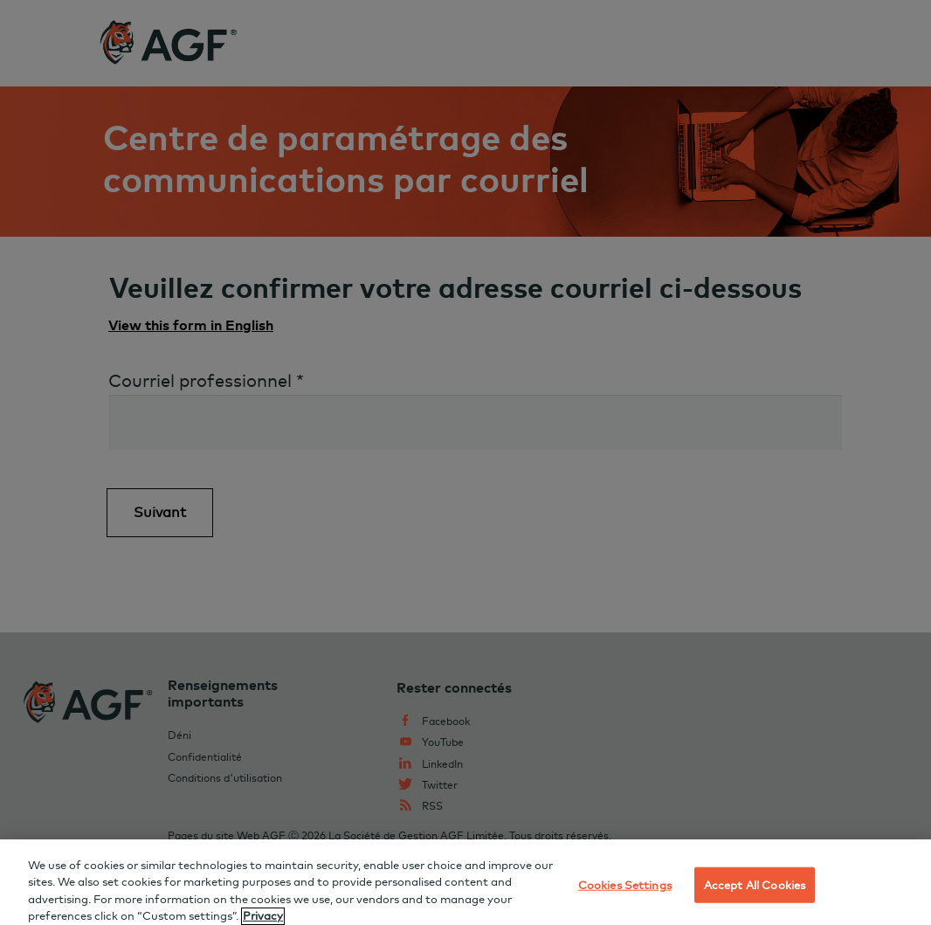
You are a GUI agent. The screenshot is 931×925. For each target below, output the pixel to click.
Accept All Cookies (754, 889)
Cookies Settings (625, 889)
